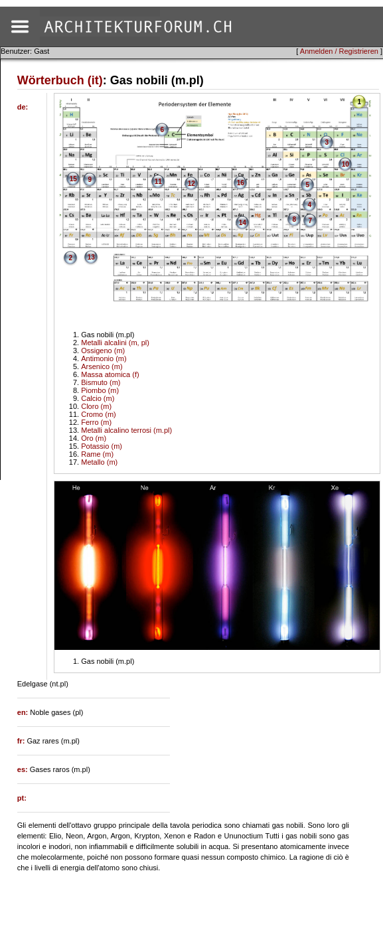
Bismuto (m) (100, 382)
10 (345, 164)
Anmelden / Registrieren (339, 51)
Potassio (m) (101, 446)
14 (242, 222)
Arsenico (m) (101, 366)
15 (73, 179)
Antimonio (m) (103, 358)
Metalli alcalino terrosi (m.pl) (126, 430)
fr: (22, 741)
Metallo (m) (99, 462)
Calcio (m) (97, 398)
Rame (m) (97, 454)
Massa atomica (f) (110, 374)
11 (158, 181)
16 (240, 183)
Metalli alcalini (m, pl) (115, 343)
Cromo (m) (98, 414)
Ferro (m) (96, 422)
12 (191, 183)
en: (24, 712)
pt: (22, 798)
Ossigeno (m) (103, 350)
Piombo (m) (100, 390)
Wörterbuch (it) (60, 80)
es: (23, 769)
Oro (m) (93, 438)
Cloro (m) (96, 406)
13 (91, 257)
